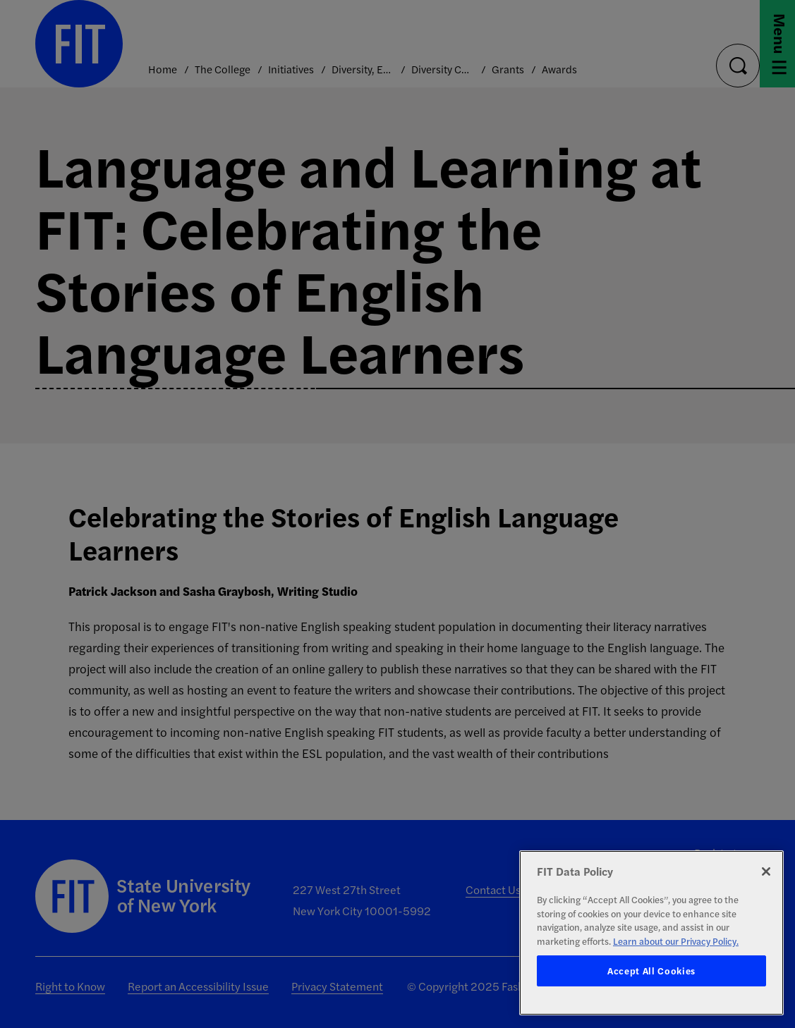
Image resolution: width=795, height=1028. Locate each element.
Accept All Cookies (651, 970)
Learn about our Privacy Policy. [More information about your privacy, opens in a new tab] (676, 941)
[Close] (766, 871)
